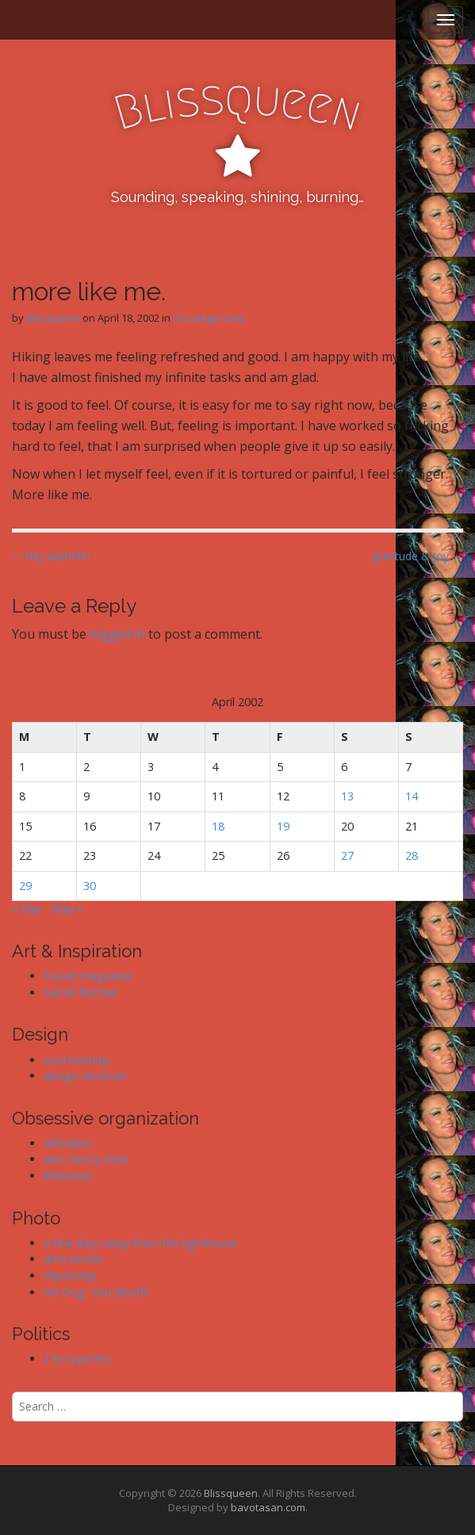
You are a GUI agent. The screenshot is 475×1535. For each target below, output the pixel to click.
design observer (86, 1075)
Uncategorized (208, 318)
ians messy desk (86, 1159)
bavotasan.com (268, 1507)
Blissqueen (231, 1493)
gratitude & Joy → (417, 555)
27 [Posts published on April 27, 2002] (347, 855)
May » (67, 908)
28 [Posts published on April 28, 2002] (411, 855)
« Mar (27, 908)
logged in (117, 634)
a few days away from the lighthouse (140, 1243)
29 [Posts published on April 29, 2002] (25, 885)
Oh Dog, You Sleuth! (96, 1292)
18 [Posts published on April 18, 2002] (218, 826)
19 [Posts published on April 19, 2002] (283, 826)
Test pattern (77, 1358)
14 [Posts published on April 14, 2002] (411, 796)
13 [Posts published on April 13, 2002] (347, 796)
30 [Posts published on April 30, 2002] (89, 885)
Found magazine (87, 975)
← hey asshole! (51, 555)
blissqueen (53, 318)
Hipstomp (70, 1275)
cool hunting (76, 1059)
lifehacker (68, 1175)
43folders (68, 1143)
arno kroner (74, 1258)
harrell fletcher (81, 992)
